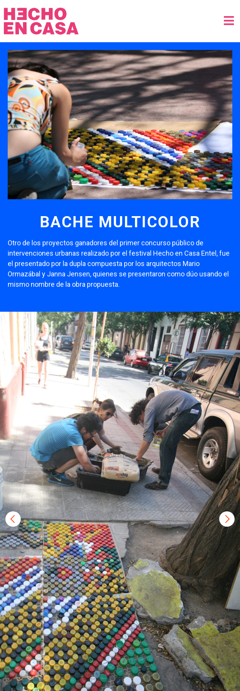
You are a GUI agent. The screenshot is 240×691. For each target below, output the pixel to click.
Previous (13, 519)
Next (227, 519)
